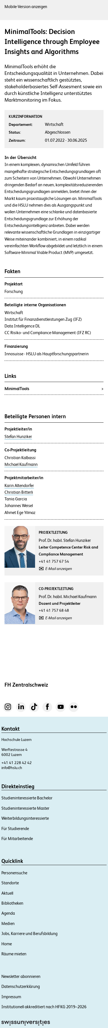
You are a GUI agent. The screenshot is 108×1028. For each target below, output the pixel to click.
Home (6, 943)
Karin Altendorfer (19, 485)
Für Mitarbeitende (17, 838)
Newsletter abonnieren (20, 976)
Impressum (11, 996)
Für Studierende (15, 828)
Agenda (8, 913)
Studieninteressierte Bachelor (26, 798)
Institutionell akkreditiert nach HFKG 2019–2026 (43, 1006)
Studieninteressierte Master (25, 808)
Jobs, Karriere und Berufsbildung (29, 933)
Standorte (10, 882)
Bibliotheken (12, 903)
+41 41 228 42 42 (16, 762)
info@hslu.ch (11, 767)
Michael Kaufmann (21, 464)
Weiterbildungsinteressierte (25, 818)
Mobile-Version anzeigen (25, 6)
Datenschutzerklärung (20, 986)
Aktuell (7, 893)
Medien (8, 923)
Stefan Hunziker (18, 436)
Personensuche (14, 872)
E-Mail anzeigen (58, 568)
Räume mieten (13, 953)
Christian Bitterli (18, 492)
